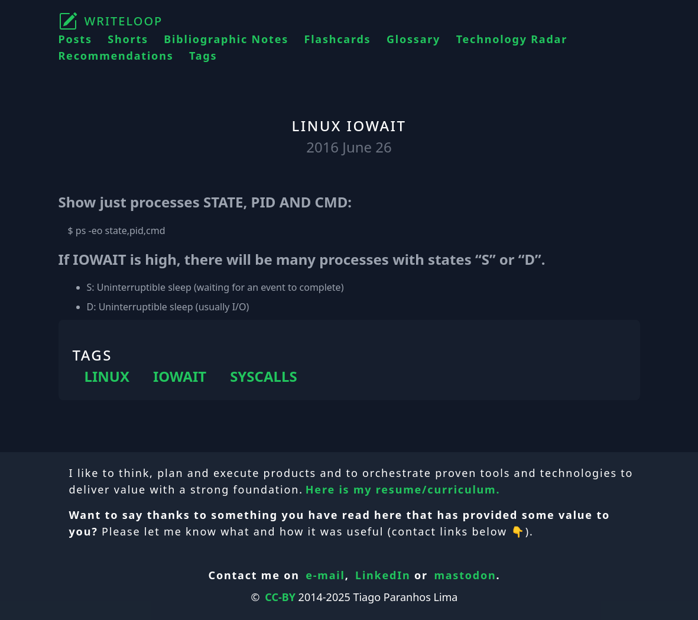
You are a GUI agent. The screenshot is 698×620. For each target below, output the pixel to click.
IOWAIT (179, 376)
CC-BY (280, 597)
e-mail (325, 575)
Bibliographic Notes (226, 39)
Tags (203, 55)
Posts (75, 39)
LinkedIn (383, 575)
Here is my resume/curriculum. (403, 489)
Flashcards (337, 39)
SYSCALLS (263, 376)
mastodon (465, 575)
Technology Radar (511, 39)
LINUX (107, 376)
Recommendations (116, 55)
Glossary (413, 39)
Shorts (128, 39)
